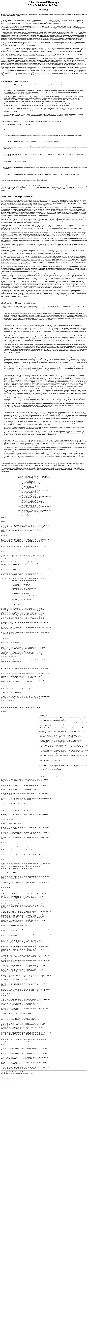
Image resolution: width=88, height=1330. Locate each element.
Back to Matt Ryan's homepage (9, 1197)
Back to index (4, 1195)
